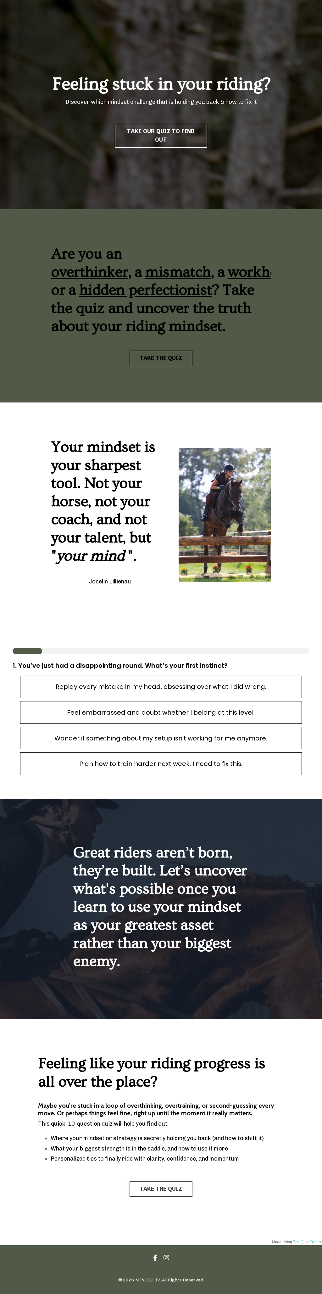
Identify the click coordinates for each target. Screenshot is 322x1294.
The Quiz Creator (307, 1243)
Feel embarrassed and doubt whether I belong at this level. (161, 712)
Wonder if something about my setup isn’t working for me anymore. (161, 738)
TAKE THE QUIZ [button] (161, 358)
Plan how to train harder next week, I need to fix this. (161, 764)
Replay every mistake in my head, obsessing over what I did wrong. (161, 687)
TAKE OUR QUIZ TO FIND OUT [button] (161, 135)
